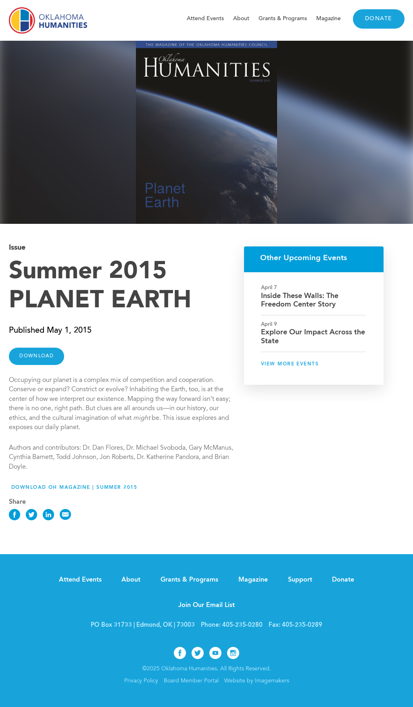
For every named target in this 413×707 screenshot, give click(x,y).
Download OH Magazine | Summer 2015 (74, 487)
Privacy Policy (141, 681)
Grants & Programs (283, 19)
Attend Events (205, 19)
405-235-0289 (302, 625)
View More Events (290, 364)
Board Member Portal (191, 681)
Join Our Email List (206, 605)
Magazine (328, 19)
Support (300, 580)
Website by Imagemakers (256, 681)
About (241, 19)
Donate (378, 19)
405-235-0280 (242, 625)
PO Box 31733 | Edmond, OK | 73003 (143, 625)
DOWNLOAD (36, 356)
